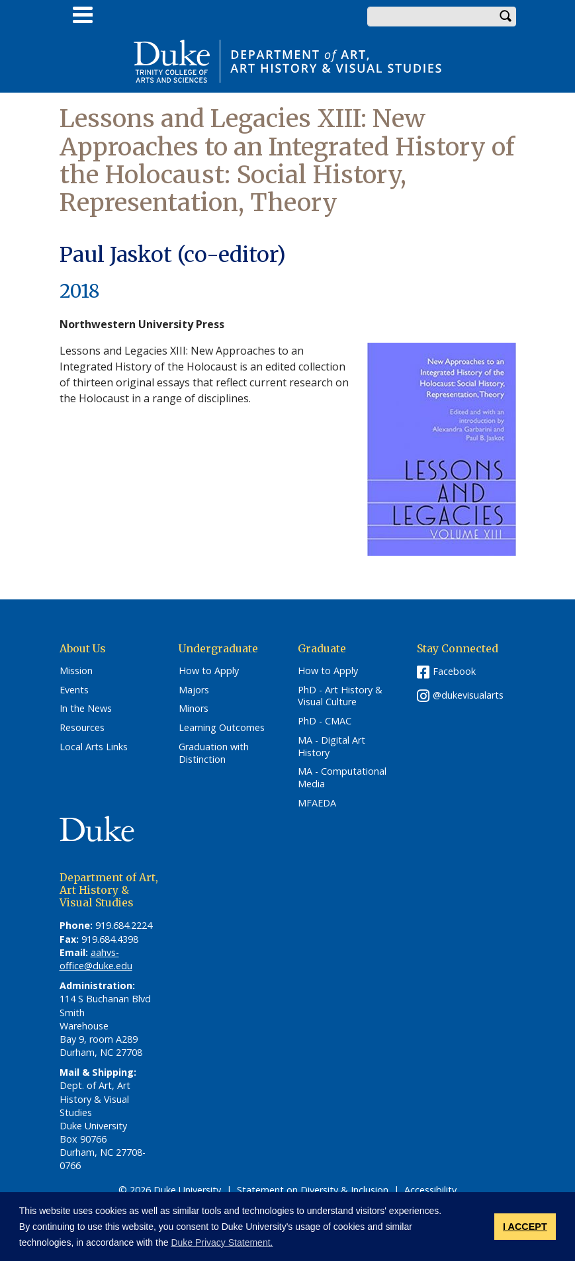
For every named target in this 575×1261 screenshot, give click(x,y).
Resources (82, 728)
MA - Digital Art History (331, 746)
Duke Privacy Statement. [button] (222, 1242)
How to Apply (209, 671)
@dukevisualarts (468, 695)
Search (506, 16)
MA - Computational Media (342, 777)
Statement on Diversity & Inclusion (312, 1190)
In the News (86, 709)
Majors (194, 690)
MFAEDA (317, 803)
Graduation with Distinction (214, 753)
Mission (76, 671)
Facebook (454, 671)
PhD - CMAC (324, 721)
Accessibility (430, 1190)
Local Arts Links (94, 747)
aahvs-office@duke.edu (96, 959)
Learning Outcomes (222, 728)
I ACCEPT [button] (525, 1226)
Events (74, 690)
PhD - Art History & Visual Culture (340, 696)
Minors (193, 709)
